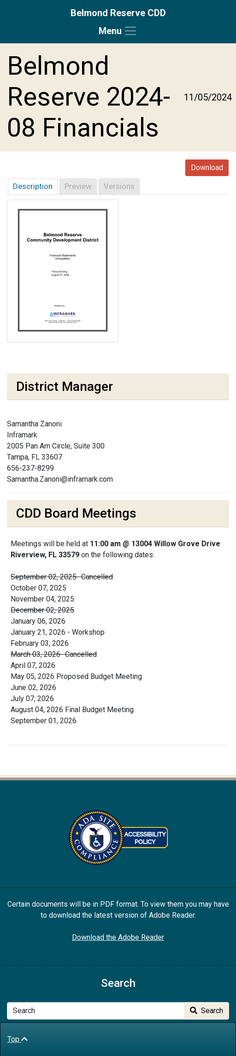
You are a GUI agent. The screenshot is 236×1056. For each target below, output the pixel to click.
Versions (119, 186)
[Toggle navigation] (118, 31)
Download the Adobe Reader (118, 937)
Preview (78, 186)
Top (17, 1039)
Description (33, 186)
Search (206, 1010)
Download (207, 167)
